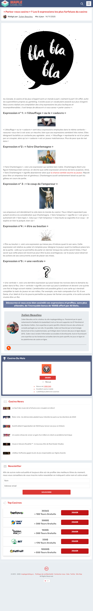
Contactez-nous (59, 574)
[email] (46, 486)
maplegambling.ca (27, 574)
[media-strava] (9, 348)
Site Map (79, 574)
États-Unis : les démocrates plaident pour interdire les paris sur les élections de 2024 (44, 417)
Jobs (67, 574)
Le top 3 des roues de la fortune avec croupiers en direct (33, 408)
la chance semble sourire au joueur (66, 173)
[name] (46, 481)
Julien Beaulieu (31, 315)
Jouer (48, 378)
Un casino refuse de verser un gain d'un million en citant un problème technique (42, 435)
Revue (46, 382)
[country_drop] (48, 580)
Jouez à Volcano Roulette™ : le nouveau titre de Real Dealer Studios (38, 444)
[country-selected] (45, 581)
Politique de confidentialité (44, 574)
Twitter (72, 574)
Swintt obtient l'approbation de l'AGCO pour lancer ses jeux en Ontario (38, 426)
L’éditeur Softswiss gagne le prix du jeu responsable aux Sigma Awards (39, 453)
